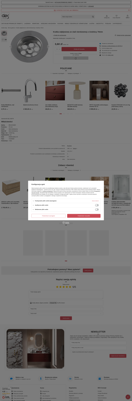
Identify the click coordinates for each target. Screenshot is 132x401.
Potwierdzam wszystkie (84, 216)
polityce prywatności (48, 191)
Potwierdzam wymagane (48, 216)
